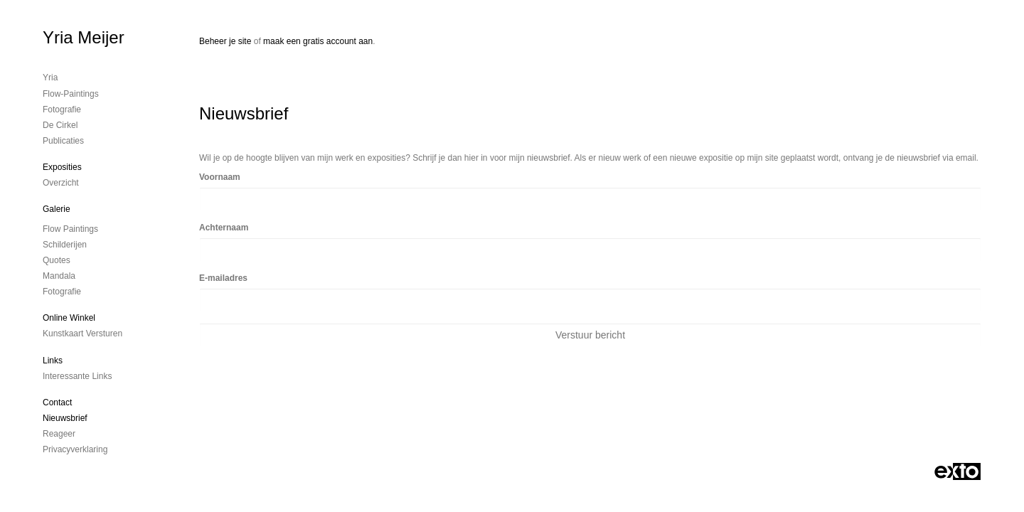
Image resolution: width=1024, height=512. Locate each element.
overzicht (61, 183)
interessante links (77, 376)
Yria (50, 77)
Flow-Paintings (71, 94)
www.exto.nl (325, 420)
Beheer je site (225, 41)
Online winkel (69, 318)
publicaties (63, 141)
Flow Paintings (70, 229)
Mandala (59, 276)
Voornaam (219, 177)
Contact (57, 402)
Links (53, 361)
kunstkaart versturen (82, 333)
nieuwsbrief (65, 418)
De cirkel (60, 125)
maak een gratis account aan (318, 41)
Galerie (56, 209)
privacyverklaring (75, 449)
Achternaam (223, 228)
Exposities (62, 167)
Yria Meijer (83, 37)
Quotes (56, 260)
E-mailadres (223, 278)
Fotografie (62, 109)
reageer (59, 434)
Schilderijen (65, 245)
